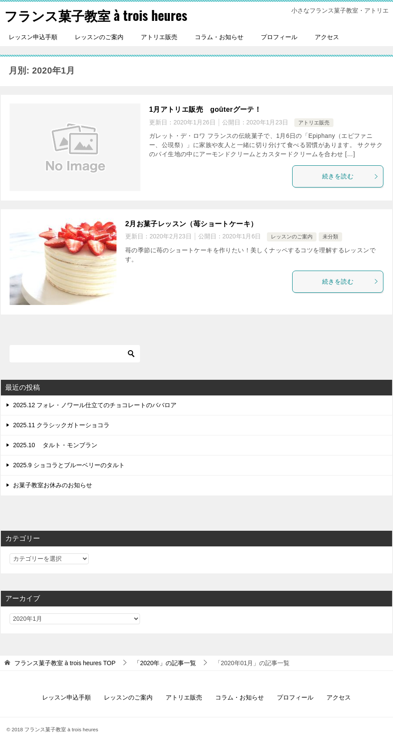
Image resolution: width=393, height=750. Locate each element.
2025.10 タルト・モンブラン (55, 445)
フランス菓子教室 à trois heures (95, 15)
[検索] (75, 353)
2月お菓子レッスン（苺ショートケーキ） (191, 224)
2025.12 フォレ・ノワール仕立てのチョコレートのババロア (95, 405)
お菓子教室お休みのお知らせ (52, 485)
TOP (65, 663)
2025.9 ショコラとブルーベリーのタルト (69, 465)
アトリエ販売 (159, 36)
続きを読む (350, 176)
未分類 (330, 237)
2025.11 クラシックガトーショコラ (61, 425)
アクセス (327, 36)
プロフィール (279, 36)
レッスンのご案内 (99, 36)
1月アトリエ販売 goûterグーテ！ (205, 109)
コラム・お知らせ (219, 36)
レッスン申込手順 (33, 36)
